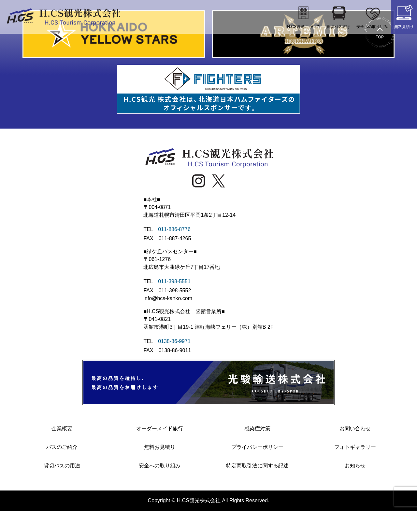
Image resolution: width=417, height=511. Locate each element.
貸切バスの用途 (62, 465)
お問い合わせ (355, 428)
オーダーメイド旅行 (159, 428)
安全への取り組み (372, 16)
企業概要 (61, 428)
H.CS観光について (303, 16)
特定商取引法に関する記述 (257, 465)
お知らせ (355, 465)
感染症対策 (257, 428)
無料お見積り (159, 447)
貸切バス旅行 (338, 16)
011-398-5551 (174, 281)
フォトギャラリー (355, 447)
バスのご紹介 (62, 447)
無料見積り (404, 16)
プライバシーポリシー (257, 447)
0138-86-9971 (174, 341)
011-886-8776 (174, 229)
